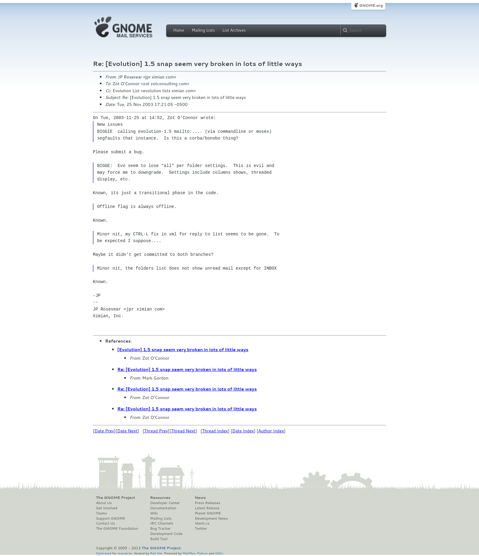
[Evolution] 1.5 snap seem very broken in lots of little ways (182, 350)
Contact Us (105, 523)
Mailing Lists (203, 30)
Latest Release (207, 508)
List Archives (234, 30)
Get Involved (106, 508)
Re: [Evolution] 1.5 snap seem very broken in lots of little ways (187, 369)
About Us (104, 502)
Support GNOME (110, 518)
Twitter (201, 528)
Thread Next (183, 431)
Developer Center (165, 502)
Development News (211, 518)
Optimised (103, 553)
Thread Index (215, 431)
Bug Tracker (160, 528)
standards (124, 553)
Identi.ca (202, 523)
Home (178, 30)
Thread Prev (156, 431)
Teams (101, 513)
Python (202, 553)
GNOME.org (371, 5)
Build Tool (158, 538)
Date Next (127, 431)
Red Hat (156, 553)
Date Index (243, 431)
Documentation (163, 508)
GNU (219, 553)
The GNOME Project (115, 497)
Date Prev (104, 431)
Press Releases (207, 502)
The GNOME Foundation (117, 528)
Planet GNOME (208, 513)
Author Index (271, 431)
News (200, 497)
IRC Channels (162, 523)
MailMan (188, 553)
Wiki (154, 513)
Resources (160, 497)
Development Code (166, 533)
